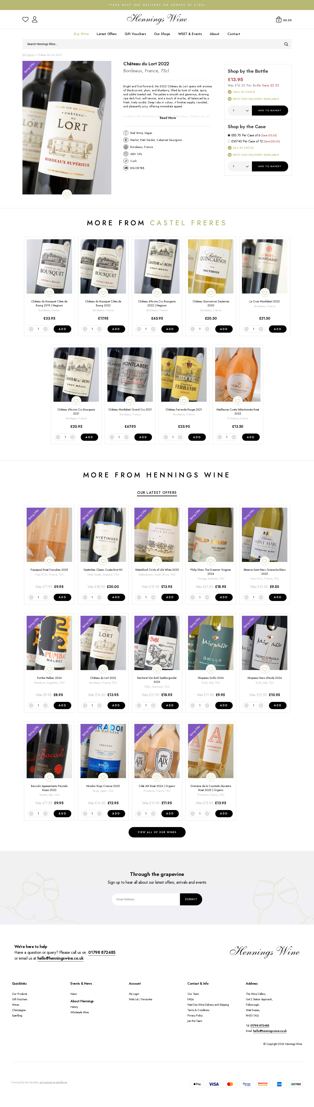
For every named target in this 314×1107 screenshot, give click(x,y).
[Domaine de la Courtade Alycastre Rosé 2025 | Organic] (210, 764)
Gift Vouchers (135, 34)
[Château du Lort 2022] (103, 656)
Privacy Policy (195, 1015)
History (74, 1007)
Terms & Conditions (198, 1010)
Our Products (19, 994)
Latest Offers (107, 34)
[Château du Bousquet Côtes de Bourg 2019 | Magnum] (49, 280)
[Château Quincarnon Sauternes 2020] (210, 280)
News (73, 994)
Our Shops (162, 34)
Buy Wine (81, 34)
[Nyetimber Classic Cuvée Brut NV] (103, 548)
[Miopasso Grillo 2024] (210, 656)
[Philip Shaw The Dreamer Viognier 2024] (210, 548)
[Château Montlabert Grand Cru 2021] (130, 388)
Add (270, 110)
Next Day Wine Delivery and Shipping (208, 1005)
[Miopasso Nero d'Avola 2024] (264, 656)
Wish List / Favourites (140, 999)
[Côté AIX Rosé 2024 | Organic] (157, 764)
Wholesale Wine (79, 1012)
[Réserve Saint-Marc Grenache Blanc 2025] (264, 548)
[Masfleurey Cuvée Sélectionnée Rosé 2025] (237, 388)
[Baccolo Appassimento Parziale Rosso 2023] (49, 764)
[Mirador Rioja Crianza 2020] (103, 764)
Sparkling (17, 1015)
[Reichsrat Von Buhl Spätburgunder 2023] (157, 656)
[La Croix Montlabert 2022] (264, 280)
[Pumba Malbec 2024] (49, 656)
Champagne (19, 1010)
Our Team (193, 994)
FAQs (190, 999)
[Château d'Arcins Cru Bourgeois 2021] (76, 388)
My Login (134, 994)
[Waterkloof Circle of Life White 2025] (157, 548)
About (214, 34)
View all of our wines (157, 832)
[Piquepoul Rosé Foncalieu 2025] (49, 548)
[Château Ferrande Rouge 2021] (184, 388)
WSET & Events (190, 34)
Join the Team (194, 1021)
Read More (168, 118)
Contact (233, 34)
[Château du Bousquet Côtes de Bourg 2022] (103, 280)
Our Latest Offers (157, 492)
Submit (191, 899)
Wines (15, 1005)
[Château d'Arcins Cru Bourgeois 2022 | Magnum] (157, 280)
